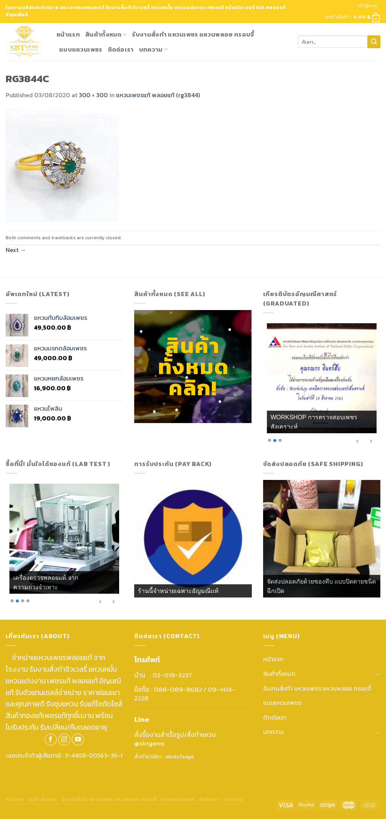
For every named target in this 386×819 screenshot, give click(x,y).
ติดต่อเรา (121, 49)
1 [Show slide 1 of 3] (269, 440)
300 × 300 (93, 94)
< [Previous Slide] (357, 441)
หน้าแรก (68, 34)
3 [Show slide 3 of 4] (23, 600)
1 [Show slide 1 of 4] (12, 600)
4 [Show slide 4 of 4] (28, 600)
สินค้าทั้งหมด (106, 34)
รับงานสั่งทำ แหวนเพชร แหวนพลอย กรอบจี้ (193, 34)
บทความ (153, 49)
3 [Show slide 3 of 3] (280, 440)
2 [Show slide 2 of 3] (275, 440)
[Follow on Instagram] (64, 739)
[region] (321, 384)
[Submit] (374, 41)
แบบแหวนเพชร (81, 49)
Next (16, 249)
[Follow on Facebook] (50, 739)
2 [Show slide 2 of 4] (17, 600)
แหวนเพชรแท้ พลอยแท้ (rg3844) (158, 94)
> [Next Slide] (371, 441)
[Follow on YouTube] (78, 739)
